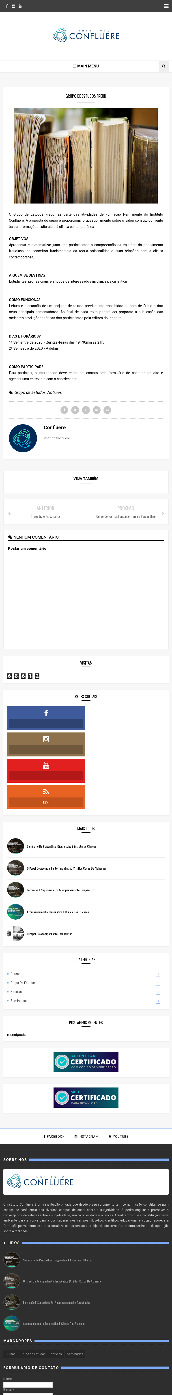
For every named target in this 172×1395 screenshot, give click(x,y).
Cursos (15, 922)
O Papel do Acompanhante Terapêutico (49, 881)
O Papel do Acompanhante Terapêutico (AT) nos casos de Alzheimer (66, 816)
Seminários (19, 949)
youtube (119, 1085)
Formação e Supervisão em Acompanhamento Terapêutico (60, 838)
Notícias (54, 392)
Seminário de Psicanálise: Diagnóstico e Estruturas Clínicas (61, 794)
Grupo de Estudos (29, 392)
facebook (54, 1085)
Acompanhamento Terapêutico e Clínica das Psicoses (58, 860)
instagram (87, 1085)
